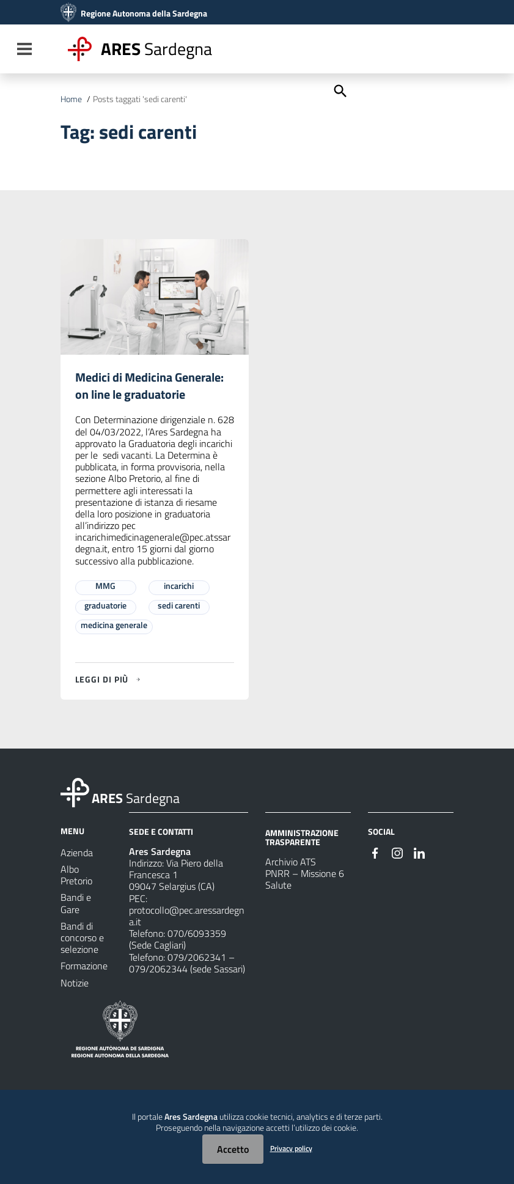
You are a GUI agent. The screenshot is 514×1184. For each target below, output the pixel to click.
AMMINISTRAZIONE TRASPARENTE (302, 837)
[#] (375, 852)
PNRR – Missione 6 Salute (304, 880)
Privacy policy (291, 1148)
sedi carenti (179, 605)
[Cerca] (339, 90)
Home (71, 99)
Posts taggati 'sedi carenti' (140, 99)
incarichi (179, 586)
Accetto (233, 1149)
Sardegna (156, 48)
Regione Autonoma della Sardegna (144, 13)
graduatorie (105, 605)
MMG (105, 586)
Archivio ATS (290, 862)
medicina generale (114, 625)
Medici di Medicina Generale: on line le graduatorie (149, 386)
